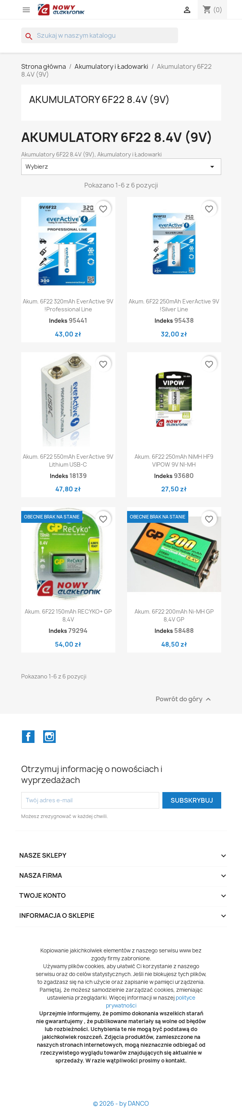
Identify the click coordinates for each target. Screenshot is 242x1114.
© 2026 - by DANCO (121, 1103)
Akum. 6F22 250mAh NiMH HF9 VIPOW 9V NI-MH (174, 460)
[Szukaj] (99, 35)
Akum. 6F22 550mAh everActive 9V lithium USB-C (68, 460)
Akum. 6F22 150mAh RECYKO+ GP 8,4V (68, 615)
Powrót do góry (184, 699)
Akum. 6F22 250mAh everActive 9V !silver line (174, 305)
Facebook (28, 736)
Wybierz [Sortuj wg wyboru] (121, 166)
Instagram (49, 736)
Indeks (58, 321)
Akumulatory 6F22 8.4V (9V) (99, 99)
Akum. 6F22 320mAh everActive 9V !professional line (68, 305)
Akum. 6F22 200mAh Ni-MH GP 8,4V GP (174, 615)
